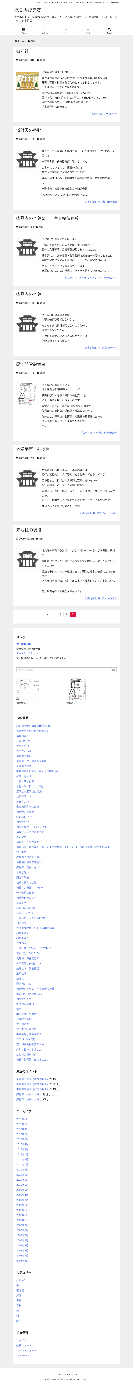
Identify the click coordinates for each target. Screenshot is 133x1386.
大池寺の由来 (24, 766)
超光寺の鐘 (22, 801)
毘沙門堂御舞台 (30, 364)
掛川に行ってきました (29, 1049)
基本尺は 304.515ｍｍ (29, 953)
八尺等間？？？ (25, 796)
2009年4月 (22, 1195)
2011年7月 (22, 1164)
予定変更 (21, 837)
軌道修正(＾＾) (24, 816)
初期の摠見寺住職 (26, 882)
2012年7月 (22, 1134)
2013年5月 (22, 1119)
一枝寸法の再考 (25, 781)
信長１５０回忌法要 (27, 842)
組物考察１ (22, 938)
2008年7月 (22, 1235)
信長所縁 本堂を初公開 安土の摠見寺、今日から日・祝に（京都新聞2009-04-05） (64, 847)
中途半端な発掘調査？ (29, 1034)
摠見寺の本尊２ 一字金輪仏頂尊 (47, 218)
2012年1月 (22, 1154)
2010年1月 (22, 1184)
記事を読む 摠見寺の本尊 (101, 347)
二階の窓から (24, 741)
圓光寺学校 (22, 877)
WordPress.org (24, 1355)
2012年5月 (22, 1139)
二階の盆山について (27, 907)
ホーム (20, 41)
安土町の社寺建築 (26, 1029)
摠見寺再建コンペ (26, 897)
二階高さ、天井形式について (32, 918)
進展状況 (21, 973)
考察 (77, 2)
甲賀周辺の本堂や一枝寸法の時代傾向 (37, 771)
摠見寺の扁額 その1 (29, 887)
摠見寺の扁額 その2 (28, 867)
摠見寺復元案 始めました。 (32, 1059)
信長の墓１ (22, 735)
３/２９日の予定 (25, 1039)
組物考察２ (22, 933)
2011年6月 (22, 1169)
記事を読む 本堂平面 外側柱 (98, 513)
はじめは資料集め (26, 1054)
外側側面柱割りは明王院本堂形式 (35, 928)
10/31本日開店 (24, 913)
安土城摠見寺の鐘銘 (27, 806)
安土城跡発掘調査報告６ (30, 1044)
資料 (84, 2)
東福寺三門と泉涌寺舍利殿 (31, 761)
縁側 (60, 2)
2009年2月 (22, 1200)
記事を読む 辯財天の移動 (101, 201)
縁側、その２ (24, 776)
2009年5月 (22, 1189)
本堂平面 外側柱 (33, 449)
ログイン (21, 1340)
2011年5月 (22, 1174)
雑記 (90, 2)
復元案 (48, 2)
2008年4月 (22, 1250)
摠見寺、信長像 (25, 811)
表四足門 (21, 902)
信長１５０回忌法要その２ (31, 832)
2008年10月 (23, 1220)
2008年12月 (23, 1210)
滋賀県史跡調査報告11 (29, 862)
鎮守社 (22, 51)
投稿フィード (24, 1345)
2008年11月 (23, 1215)
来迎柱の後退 (28, 529)
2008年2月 (22, 1260)
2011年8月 (22, 1159)
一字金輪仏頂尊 (25, 892)
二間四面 (21, 943)
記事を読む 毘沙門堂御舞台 (99, 432)
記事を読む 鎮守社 (104, 113)
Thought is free (81, 1379)
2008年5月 (22, 1245)
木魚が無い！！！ (26, 872)
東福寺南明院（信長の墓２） (32, 730)
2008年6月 (22, 1240)
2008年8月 (22, 1230)
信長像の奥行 (24, 756)
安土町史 (21, 852)
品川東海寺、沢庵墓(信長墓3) (33, 725)
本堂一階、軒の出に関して (31, 786)
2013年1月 (22, 1124)
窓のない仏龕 (24, 751)
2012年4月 (22, 1144)
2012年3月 (22, 1149)
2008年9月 (22, 1225)
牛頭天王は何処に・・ (29, 963)
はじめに (38, 2)
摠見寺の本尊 (28, 294)
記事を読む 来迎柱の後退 (101, 598)
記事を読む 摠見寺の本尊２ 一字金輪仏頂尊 (89, 277)
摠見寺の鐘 (22, 821)
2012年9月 (22, 1129)
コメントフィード (26, 1350)
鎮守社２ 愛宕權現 (27, 968)
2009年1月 (22, 1205)
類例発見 (21, 923)
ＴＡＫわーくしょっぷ (28, 653)
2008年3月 (22, 1255)
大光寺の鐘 (22, 746)
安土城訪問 (22, 1024)
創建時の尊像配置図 (27, 958)
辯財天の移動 (28, 130)
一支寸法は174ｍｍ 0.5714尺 (33, 948)
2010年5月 (22, 1179)
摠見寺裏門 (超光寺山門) (31, 827)
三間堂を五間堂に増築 (29, 791)
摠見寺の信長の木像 (27, 857)
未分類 (98, 2)
